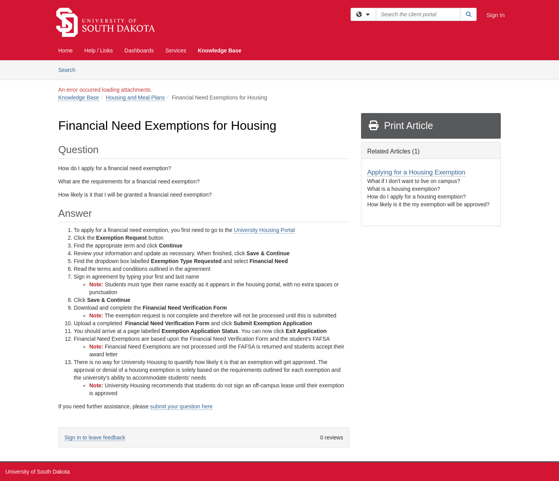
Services (175, 50)
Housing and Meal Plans (135, 97)
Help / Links (98, 50)
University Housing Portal (264, 230)
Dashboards (139, 50)
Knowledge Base (219, 50)
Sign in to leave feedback (94, 437)
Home (65, 50)
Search (69, 69)
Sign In (495, 15)
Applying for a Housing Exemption (416, 172)
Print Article (400, 125)
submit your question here (181, 406)
